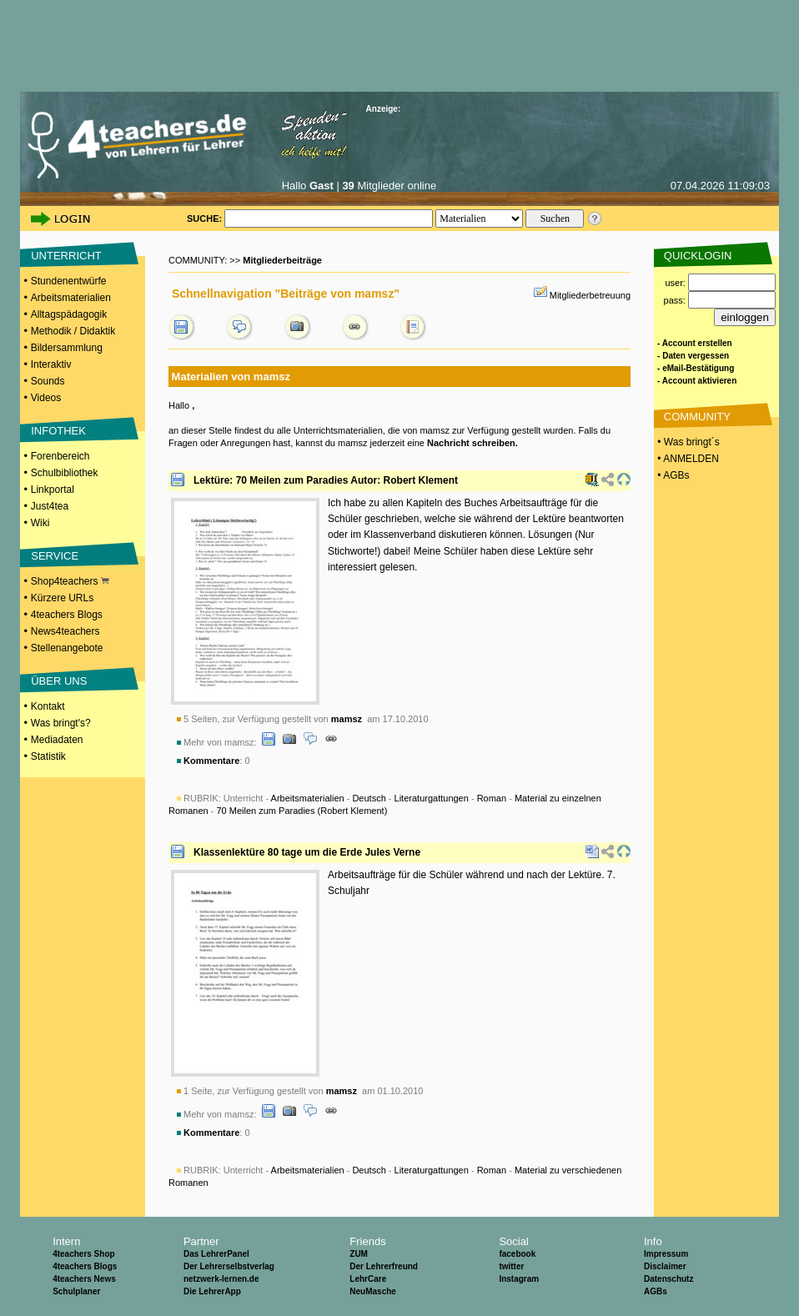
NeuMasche (372, 1291)
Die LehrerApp (212, 1291)
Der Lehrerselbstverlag (228, 1266)
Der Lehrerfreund (383, 1266)
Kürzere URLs (62, 598)
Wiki (40, 523)
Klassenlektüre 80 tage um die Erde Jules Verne (306, 852)
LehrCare (367, 1278)
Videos (46, 398)
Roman (491, 798)
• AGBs (672, 475)
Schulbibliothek (64, 473)
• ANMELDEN (687, 459)
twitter (511, 1266)
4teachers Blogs (67, 614)
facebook (517, 1253)
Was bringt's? (61, 723)
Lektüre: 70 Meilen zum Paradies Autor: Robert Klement (325, 480)
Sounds (48, 381)
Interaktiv (51, 364)
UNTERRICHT (66, 255)
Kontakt (48, 706)
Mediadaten (57, 740)
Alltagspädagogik (69, 314)
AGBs (655, 1291)
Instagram (519, 1278)
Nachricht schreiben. (472, 443)
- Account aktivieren (696, 380)
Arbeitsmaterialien (71, 298)
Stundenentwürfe (69, 281)
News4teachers (65, 631)
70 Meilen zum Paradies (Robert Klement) (301, 811)
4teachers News (84, 1278)
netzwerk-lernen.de (221, 1278)
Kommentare (211, 761)
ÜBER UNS (59, 681)
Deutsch (368, 798)
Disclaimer (665, 1266)
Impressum (666, 1253)
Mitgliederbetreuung (590, 295)
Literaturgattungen (431, 798)
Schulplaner (76, 1291)
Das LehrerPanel (216, 1253)
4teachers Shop (83, 1253)
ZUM (358, 1253)
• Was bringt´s (687, 442)
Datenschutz (668, 1278)
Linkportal (52, 489)
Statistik (48, 756)
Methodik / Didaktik (73, 331)
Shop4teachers (70, 581)
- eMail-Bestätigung (695, 368)
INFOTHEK (58, 430)
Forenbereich (60, 456)
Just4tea (49, 506)
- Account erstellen (694, 343)
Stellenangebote (67, 648)
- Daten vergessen (693, 355)
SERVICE (54, 556)
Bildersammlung (67, 348)
